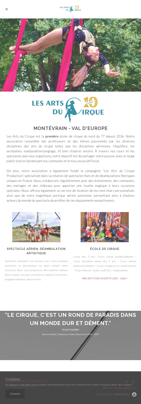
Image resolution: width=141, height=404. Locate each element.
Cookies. (13, 379)
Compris (15, 393)
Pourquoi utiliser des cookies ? (116, 384)
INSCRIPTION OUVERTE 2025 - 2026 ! (104, 278)
